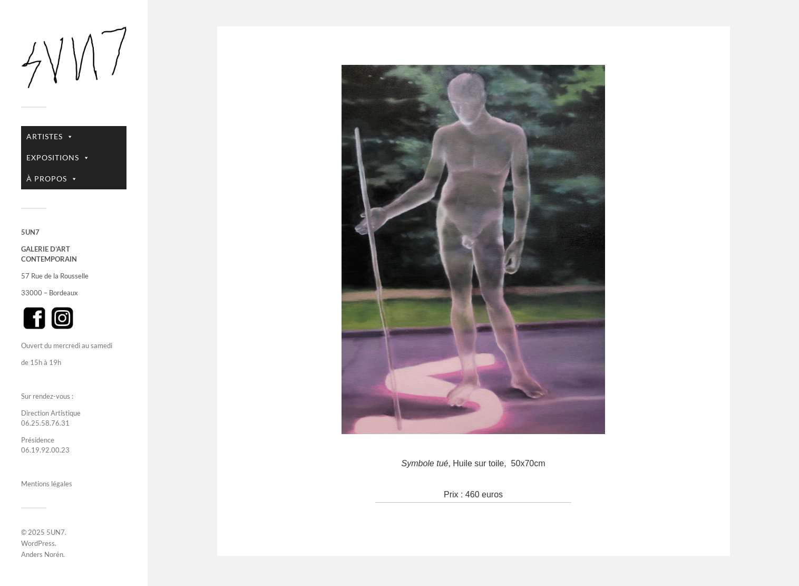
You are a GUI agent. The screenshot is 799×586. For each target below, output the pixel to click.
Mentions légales (46, 483)
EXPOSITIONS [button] (58, 157)
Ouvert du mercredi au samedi (66, 345)
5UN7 (55, 532)
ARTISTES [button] (50, 136)
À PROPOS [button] (52, 178)
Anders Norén (42, 554)
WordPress (38, 543)
